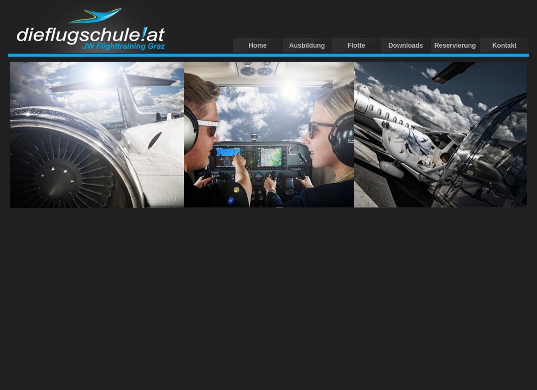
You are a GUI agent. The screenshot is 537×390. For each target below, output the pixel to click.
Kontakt (505, 45)
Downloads (405, 45)
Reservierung (455, 45)
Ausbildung (307, 45)
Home (257, 45)
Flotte (357, 45)
